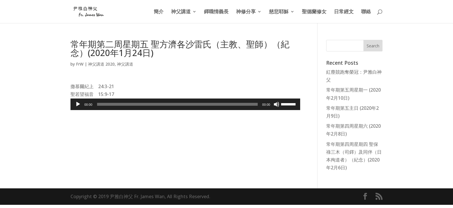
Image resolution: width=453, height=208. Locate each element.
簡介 (159, 12)
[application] (185, 104)
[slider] (177, 104)
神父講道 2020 (101, 64)
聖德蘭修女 (314, 12)
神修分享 (246, 12)
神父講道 (181, 12)
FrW (79, 64)
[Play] (78, 104)
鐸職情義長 (216, 12)
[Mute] (276, 104)
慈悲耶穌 (279, 12)
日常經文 (344, 12)
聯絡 (366, 12)
